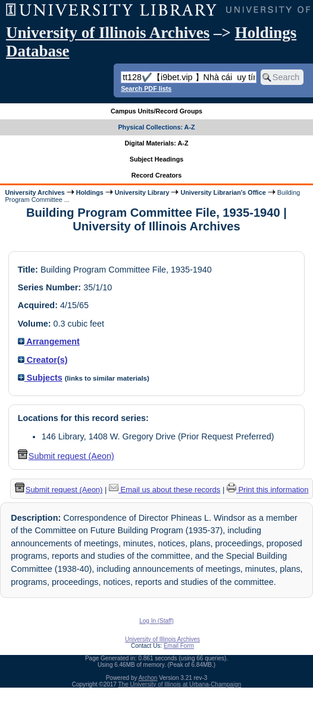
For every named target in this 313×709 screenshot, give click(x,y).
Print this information (268, 489)
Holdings (90, 192)
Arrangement (49, 341)
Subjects (40, 377)
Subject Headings (157, 159)
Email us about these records (164, 489)
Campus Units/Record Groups (156, 111)
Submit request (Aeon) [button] (66, 456)
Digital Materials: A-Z (157, 143)
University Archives (34, 192)
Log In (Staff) (156, 621)
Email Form (179, 645)
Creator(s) (43, 360)
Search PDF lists (146, 88)
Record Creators (157, 175)
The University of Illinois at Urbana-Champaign (180, 684)
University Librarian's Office (222, 192)
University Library (142, 192)
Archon (148, 678)
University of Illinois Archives (107, 33)
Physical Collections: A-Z (156, 127)
